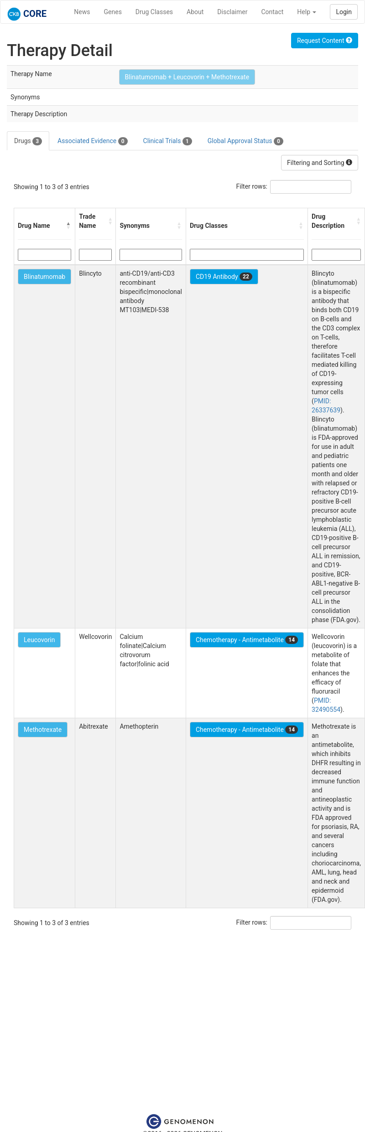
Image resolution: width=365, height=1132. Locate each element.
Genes (113, 11)
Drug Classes (154, 11)
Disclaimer (232, 11)
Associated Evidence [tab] (92, 141)
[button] (68, 225)
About (195, 11)
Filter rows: (252, 186)
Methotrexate (43, 729)
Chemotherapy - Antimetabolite (247, 640)
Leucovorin (39, 639)
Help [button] (306, 11)
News (82, 11)
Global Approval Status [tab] (245, 141)
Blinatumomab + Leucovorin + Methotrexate (187, 77)
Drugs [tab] (28, 141)
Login (344, 11)
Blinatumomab (44, 276)
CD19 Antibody (224, 277)
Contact (272, 11)
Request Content (324, 40)
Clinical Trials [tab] (167, 141)
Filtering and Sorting (319, 162)
